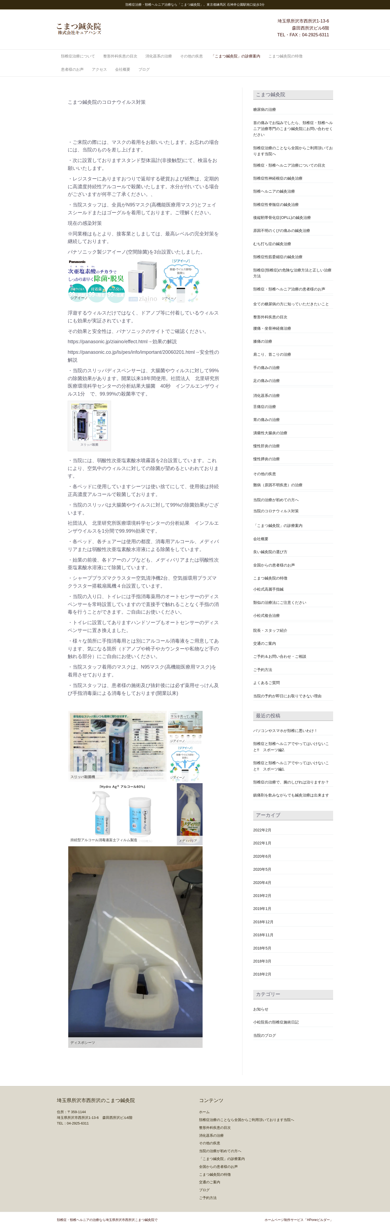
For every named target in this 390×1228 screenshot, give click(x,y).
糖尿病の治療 (264, 109)
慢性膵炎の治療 (266, 459)
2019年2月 (262, 895)
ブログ (144, 69)
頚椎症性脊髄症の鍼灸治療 (276, 204)
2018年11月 (263, 935)
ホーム (204, 1112)
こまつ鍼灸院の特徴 (285, 56)
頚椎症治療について (78, 56)
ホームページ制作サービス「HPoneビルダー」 (299, 1220)
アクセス (99, 69)
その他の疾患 (191, 56)
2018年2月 (262, 974)
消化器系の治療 (158, 56)
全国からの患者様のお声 (274, 565)
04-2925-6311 (315, 35)
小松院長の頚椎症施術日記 (276, 1022)
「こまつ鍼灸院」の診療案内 (235, 56)
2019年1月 (262, 908)
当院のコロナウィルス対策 (276, 511)
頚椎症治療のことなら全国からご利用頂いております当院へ (246, 1120)
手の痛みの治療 (266, 367)
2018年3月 (262, 961)
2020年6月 (262, 856)
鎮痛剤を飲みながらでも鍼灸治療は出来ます (291, 795)
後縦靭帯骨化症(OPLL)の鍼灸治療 (282, 217)
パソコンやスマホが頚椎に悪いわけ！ (285, 730)
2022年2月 (262, 830)
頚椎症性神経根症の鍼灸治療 (278, 178)
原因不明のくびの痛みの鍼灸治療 (281, 230)
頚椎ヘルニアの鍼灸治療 (274, 191)
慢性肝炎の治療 (266, 446)
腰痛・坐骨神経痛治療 (272, 328)
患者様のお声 (72, 69)
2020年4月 (262, 882)
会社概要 (122, 69)
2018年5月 (262, 948)
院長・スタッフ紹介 (270, 630)
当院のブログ (264, 1035)
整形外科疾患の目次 (120, 56)
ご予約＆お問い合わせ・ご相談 (279, 656)
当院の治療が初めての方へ (276, 500)
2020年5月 (262, 869)
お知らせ (260, 1009)
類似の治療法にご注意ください (279, 602)
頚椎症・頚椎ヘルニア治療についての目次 (289, 165)
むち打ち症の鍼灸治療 (272, 244)
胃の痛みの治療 (266, 419)
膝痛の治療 (262, 341)
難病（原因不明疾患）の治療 (278, 485)
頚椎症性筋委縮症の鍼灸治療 (278, 257)
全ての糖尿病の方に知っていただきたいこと (291, 304)
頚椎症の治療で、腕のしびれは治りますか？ (291, 782)
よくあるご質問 (266, 683)
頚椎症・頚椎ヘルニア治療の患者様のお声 (289, 289)
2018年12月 (263, 922)
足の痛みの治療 (266, 380)
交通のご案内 (264, 643)
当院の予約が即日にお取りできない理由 (287, 696)
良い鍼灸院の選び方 (270, 552)
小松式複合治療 (266, 615)
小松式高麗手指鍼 (268, 589)
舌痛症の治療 (264, 406)
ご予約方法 (262, 670)
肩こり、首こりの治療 (272, 354)
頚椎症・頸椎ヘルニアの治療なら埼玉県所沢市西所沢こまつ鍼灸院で (107, 1220)
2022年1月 (262, 843)
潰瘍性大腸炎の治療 (270, 433)
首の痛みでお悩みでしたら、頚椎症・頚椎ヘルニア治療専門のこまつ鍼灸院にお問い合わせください (293, 129)
